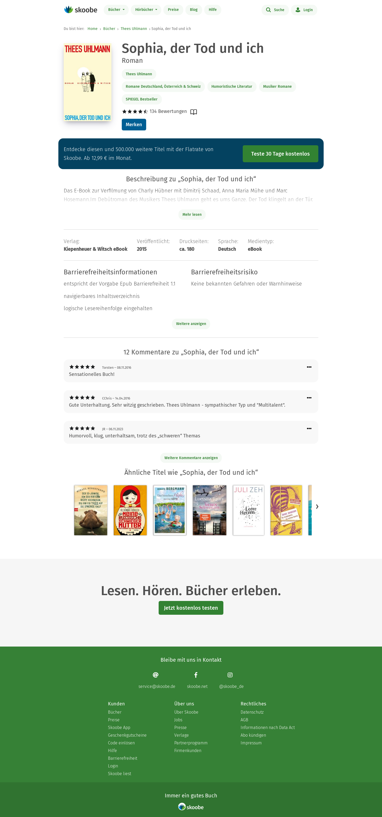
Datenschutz (252, 712)
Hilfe (213, 9)
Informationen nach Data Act (268, 727)
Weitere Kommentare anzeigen (191, 458)
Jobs (178, 719)
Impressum (251, 742)
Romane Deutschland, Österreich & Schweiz (163, 86)
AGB (244, 719)
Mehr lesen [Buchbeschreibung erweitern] (192, 214)
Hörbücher (144, 9)
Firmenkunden (187, 750)
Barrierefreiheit (122, 758)
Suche (275, 9)
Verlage (181, 735)
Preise (173, 9)
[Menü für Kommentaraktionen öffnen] (309, 367)
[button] (317, 506)
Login (304, 9)
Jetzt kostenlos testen (191, 608)
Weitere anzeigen (191, 324)
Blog (194, 9)
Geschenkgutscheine (127, 735)
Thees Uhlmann (134, 29)
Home (93, 29)
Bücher (114, 9)
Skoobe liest (119, 773)
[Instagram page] (231, 680)
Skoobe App (119, 727)
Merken (134, 125)
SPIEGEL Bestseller (142, 99)
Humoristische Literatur (231, 86)
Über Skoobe (186, 712)
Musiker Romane (277, 86)
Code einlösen (121, 742)
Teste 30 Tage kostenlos (280, 154)
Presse (180, 727)
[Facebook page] (197, 680)
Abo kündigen (253, 735)
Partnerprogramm (191, 742)
